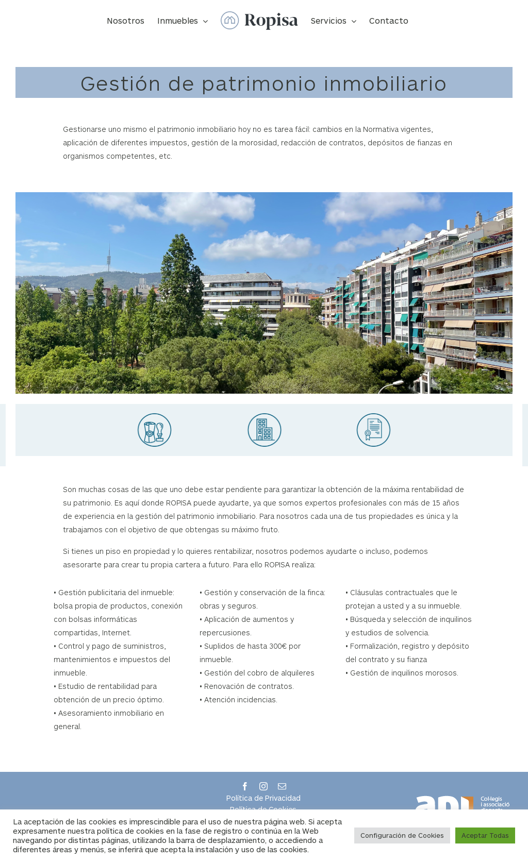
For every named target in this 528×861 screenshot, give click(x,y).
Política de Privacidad (263, 798)
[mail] (282, 786)
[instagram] (263, 786)
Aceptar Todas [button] (485, 835)
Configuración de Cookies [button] (402, 835)
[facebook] (245, 786)
